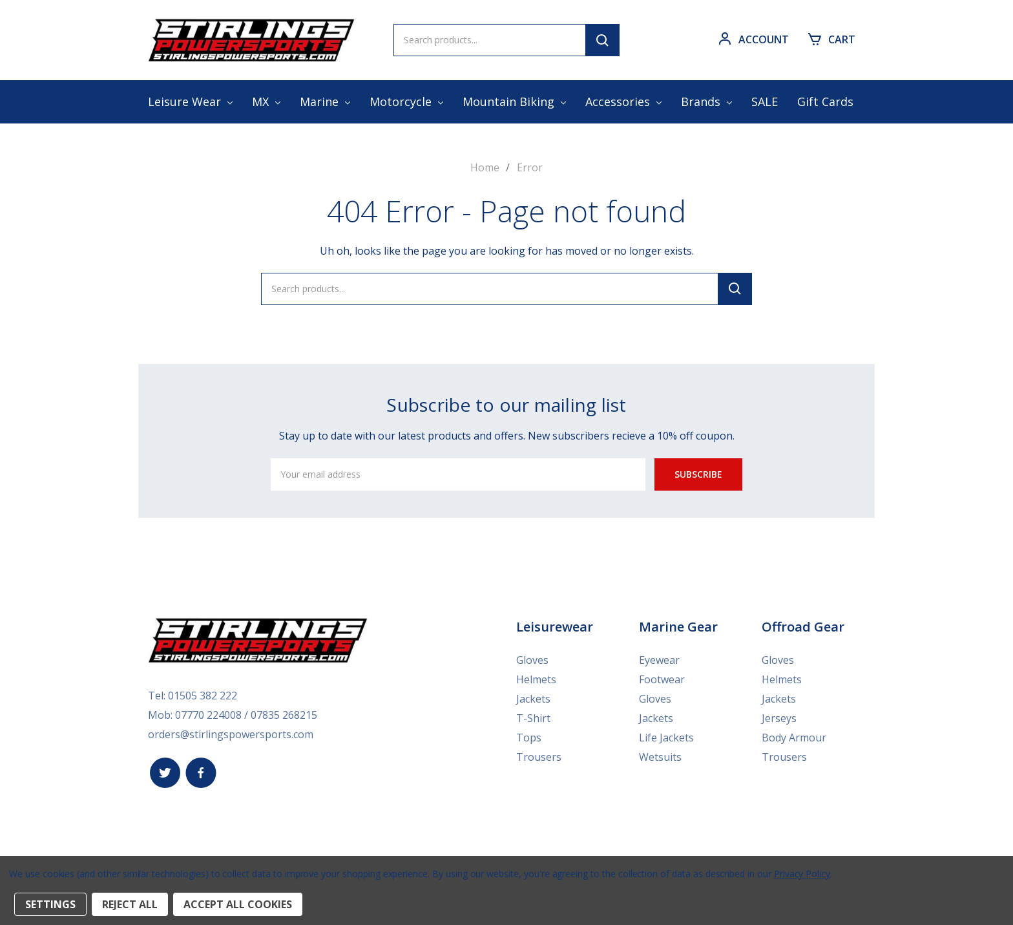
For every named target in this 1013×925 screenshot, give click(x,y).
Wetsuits (660, 757)
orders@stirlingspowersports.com (230, 734)
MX (266, 101)
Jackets (533, 699)
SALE (764, 101)
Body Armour (794, 737)
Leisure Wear (190, 101)
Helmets (536, 679)
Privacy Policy (802, 873)
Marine (325, 101)
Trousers (538, 757)
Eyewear (659, 660)
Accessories (623, 101)
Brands (706, 101)
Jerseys (779, 718)
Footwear (662, 679)
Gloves (532, 660)
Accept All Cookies (237, 904)
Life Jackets (666, 737)
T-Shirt (533, 718)
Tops (528, 737)
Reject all (130, 904)
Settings (50, 904)
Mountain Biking (514, 101)
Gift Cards (825, 101)
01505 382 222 (202, 695)
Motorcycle (406, 101)
